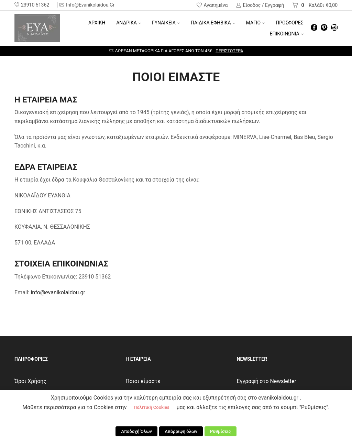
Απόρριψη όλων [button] (181, 431)
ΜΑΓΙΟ (255, 22)
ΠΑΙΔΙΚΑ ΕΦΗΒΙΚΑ (213, 22)
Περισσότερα (229, 50)
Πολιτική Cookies (151, 408)
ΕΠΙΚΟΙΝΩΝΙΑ (287, 33)
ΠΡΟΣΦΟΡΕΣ (289, 22)
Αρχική (96, 22)
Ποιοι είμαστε (143, 381)
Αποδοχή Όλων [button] (137, 431)
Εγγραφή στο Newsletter (267, 381)
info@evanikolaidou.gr (58, 292)
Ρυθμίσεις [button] (220, 431)
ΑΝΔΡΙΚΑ (128, 22)
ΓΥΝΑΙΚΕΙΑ (166, 22)
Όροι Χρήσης (30, 381)
